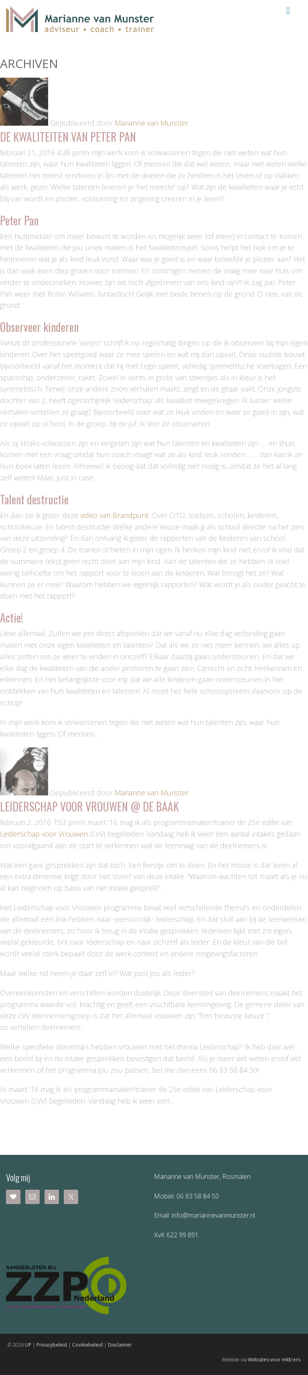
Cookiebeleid (87, 1344)
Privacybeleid (51, 1344)
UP (28, 1344)
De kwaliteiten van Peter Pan (68, 136)
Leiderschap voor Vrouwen (44, 834)
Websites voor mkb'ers (274, 1359)
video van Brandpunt (114, 515)
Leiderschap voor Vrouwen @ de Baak (89, 806)
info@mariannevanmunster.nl (212, 1215)
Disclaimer (120, 1344)
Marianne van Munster (151, 123)
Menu (288, 11)
